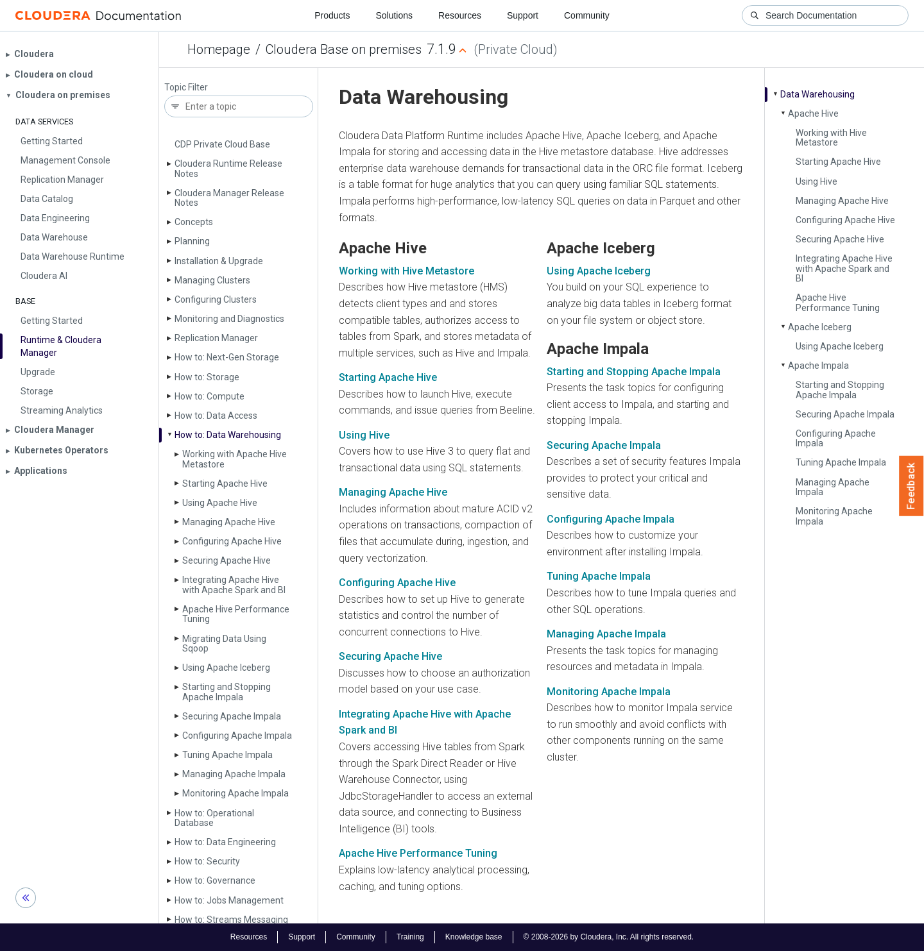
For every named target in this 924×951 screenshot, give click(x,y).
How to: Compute (209, 396)
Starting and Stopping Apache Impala (226, 692)
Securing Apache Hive (226, 560)
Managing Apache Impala (234, 774)
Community (587, 15)
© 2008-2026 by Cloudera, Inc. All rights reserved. (609, 936)
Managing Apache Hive (228, 522)
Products (332, 15)
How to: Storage (207, 377)
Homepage (218, 49)
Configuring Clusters (216, 299)
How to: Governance (215, 880)
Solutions (394, 15)
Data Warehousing (817, 94)
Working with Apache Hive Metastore (234, 459)
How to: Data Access (216, 415)
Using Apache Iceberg (226, 667)
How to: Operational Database (214, 818)
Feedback (911, 486)
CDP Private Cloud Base (222, 144)
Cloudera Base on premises (344, 49)
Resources (459, 15)
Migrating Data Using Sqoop (224, 643)
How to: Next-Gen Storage (227, 357)
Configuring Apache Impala (237, 735)
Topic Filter (186, 87)
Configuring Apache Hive (232, 541)
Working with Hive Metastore (831, 137)
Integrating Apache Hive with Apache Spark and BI (234, 584)
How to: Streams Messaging (231, 919)
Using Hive (816, 181)
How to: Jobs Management (229, 900)
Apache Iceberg (819, 327)
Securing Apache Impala (231, 716)
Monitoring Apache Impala (235, 793)
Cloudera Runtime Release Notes (228, 168)
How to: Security (207, 861)
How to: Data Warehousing (228, 435)
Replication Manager (216, 338)
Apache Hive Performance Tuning (235, 614)
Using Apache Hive (219, 503)
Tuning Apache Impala (227, 755)
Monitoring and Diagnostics (229, 319)
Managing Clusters (212, 280)
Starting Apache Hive (225, 483)
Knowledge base (473, 936)
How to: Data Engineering (225, 842)
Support (522, 15)
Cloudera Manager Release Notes (229, 198)
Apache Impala (818, 365)
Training (410, 936)
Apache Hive (813, 113)
